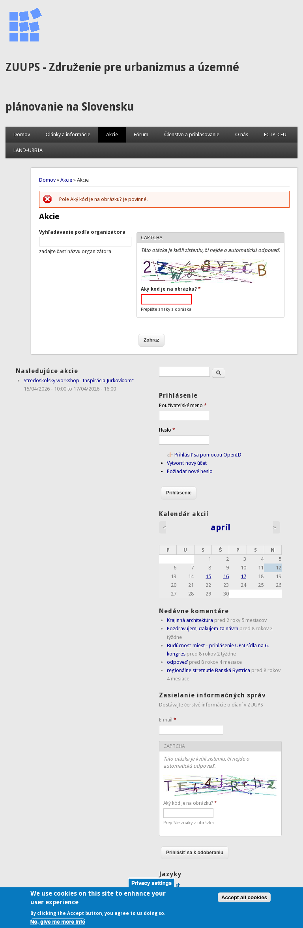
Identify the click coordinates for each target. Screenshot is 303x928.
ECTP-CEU (275, 134)
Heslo (167, 430)
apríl (220, 527)
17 (243, 576)
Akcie (112, 134)
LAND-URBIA (28, 150)
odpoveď (177, 662)
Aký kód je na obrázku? (171, 289)
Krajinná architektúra (190, 620)
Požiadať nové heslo (190, 471)
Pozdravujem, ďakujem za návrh (202, 628)
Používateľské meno (183, 405)
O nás (241, 134)
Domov (21, 134)
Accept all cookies (244, 901)
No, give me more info (57, 925)
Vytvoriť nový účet (187, 463)
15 (208, 576)
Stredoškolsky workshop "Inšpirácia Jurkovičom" (79, 380)
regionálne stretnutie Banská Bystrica (208, 670)
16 (226, 576)
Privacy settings (151, 886)
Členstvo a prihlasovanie (191, 134)
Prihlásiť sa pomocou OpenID (207, 455)
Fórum (141, 134)
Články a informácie (68, 134)
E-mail (167, 720)
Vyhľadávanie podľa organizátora (82, 232)
